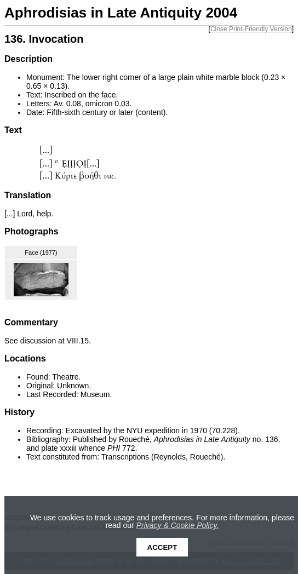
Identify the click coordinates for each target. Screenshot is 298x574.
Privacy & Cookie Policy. (177, 525)
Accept (162, 547)
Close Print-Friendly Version (251, 29)
